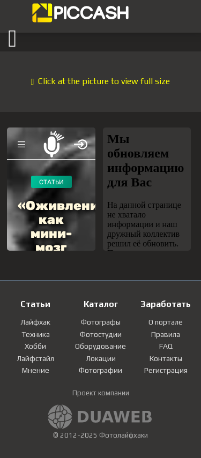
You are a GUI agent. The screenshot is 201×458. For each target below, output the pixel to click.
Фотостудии (101, 334)
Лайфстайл (35, 358)
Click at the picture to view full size (100, 81)
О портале (165, 322)
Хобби (35, 346)
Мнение (35, 370)
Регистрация (166, 370)
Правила (165, 334)
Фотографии (100, 370)
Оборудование (100, 346)
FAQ (166, 346)
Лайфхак (35, 322)
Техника (35, 334)
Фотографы (101, 322)
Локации (101, 358)
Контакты (166, 358)
